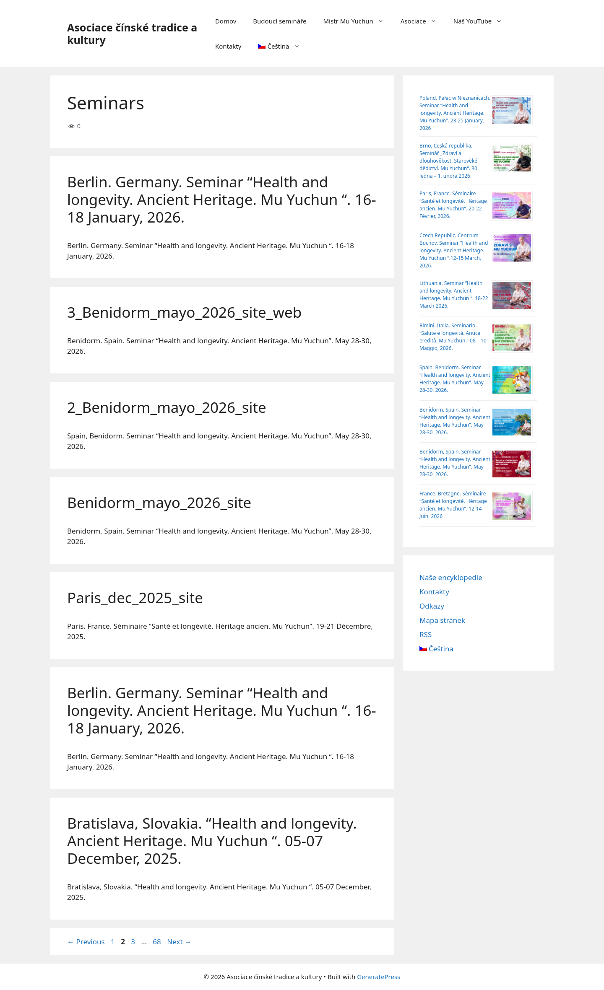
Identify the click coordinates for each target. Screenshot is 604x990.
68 (157, 941)
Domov (225, 21)
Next (179, 941)
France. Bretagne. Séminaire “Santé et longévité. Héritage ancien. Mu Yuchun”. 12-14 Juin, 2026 (453, 505)
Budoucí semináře (279, 21)
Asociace (423, 21)
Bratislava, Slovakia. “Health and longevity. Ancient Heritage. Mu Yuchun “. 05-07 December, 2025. (212, 840)
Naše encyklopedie (450, 577)
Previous (86, 941)
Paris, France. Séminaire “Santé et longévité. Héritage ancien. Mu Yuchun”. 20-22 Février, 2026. (453, 205)
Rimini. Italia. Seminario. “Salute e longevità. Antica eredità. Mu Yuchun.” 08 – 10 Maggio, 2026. (453, 337)
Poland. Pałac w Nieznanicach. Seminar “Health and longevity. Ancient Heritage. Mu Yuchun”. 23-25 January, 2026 (454, 113)
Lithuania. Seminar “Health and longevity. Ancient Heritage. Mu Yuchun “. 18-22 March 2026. (453, 294)
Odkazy (431, 606)
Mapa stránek (442, 620)
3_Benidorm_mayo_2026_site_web (184, 312)
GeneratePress (378, 976)
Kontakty (228, 46)
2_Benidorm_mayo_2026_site (166, 407)
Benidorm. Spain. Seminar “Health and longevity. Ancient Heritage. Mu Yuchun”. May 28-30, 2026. (454, 421)
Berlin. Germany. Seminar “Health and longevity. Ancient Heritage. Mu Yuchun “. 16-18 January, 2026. (221, 199)
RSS (425, 634)
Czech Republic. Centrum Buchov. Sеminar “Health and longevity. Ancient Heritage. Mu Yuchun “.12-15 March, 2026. (453, 250)
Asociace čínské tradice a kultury (132, 33)
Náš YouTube (482, 21)
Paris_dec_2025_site (135, 597)
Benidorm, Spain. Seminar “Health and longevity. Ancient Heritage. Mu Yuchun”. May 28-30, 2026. (454, 463)
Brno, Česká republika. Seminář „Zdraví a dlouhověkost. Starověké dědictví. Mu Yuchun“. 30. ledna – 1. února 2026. (449, 160)
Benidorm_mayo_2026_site (159, 502)
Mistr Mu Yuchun (357, 21)
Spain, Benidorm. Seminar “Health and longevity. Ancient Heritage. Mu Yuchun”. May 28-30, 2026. (454, 379)
